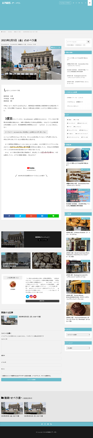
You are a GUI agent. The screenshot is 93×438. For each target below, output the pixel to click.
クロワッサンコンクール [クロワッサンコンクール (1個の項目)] (73, 137)
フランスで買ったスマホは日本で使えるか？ (77, 58)
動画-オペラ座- (17, 31)
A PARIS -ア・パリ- (51, 432)
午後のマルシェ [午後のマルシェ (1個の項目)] (84, 130)
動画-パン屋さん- (86, 219)
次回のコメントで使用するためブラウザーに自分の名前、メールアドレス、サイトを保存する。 (27, 375)
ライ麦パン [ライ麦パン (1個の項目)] (70, 133)
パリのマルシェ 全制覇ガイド (75, 102)
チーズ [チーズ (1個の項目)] (69, 126)
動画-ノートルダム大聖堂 (84, 190)
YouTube (10, 31)
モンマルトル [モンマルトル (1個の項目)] (78, 126)
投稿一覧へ (42, 300)
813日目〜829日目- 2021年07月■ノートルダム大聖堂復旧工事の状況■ (77, 70)
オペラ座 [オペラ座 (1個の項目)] (77, 119)
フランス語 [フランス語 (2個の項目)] (85, 137)
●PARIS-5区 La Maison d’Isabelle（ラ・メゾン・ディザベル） (78, 234)
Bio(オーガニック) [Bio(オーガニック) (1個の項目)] (83, 123)
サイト (3, 369)
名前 (3, 355)
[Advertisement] (46, 17)
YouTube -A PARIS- (65, 2)
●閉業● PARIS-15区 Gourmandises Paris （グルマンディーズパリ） (78, 64)
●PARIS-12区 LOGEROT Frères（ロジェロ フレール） (77, 82)
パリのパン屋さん (86, 170)
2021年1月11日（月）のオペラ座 (30, 317)
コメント (4, 339)
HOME (4, 31)
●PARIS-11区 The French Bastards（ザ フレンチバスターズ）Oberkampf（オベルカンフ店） (78, 320)
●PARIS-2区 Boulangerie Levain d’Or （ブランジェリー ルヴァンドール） (77, 76)
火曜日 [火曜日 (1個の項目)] (69, 119)
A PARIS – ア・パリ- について (75, 97)
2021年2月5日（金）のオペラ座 (30, 31)
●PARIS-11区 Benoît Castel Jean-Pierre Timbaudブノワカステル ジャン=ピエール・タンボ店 (77, 255)
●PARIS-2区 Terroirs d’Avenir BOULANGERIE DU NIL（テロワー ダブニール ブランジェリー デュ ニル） (77, 297)
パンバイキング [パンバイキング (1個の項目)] (71, 123)
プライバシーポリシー (72, 106)
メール (3, 362)
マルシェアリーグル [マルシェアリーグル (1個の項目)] (72, 130)
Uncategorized (86, 149)
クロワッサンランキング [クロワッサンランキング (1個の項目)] (82, 133)
